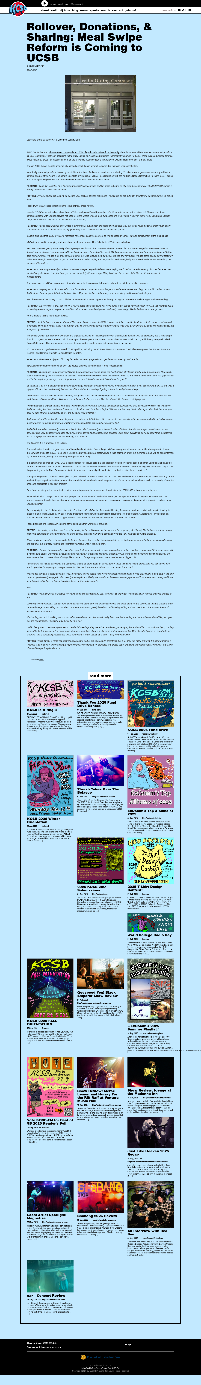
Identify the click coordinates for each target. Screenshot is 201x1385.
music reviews (93, 1002)
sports (94, 10)
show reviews (109, 796)
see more (79, 4)
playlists (157, 818)
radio (54, 10)
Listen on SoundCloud (69, 139)
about (45, 10)
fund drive (96, 709)
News (41, 659)
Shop (127, 1344)
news (84, 10)
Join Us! (131, 10)
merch (105, 10)
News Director (38, 65)
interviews (58, 1222)
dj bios (65, 10)
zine (105, 894)
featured (45, 713)
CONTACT (117, 10)
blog (75, 10)
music (84, 1002)
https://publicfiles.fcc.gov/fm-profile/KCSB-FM (101, 1368)
